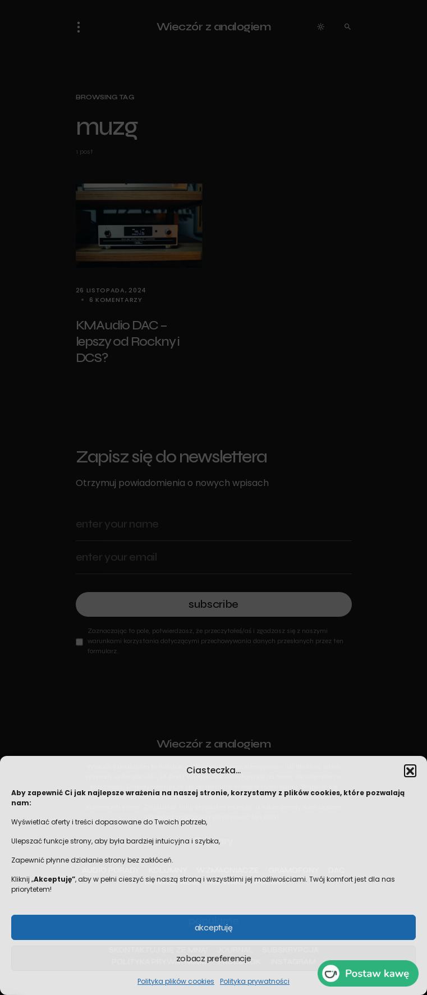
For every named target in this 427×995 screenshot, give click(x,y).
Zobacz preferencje (213, 958)
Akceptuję (213, 928)
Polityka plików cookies (175, 981)
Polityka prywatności (255, 981)
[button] (410, 770)
